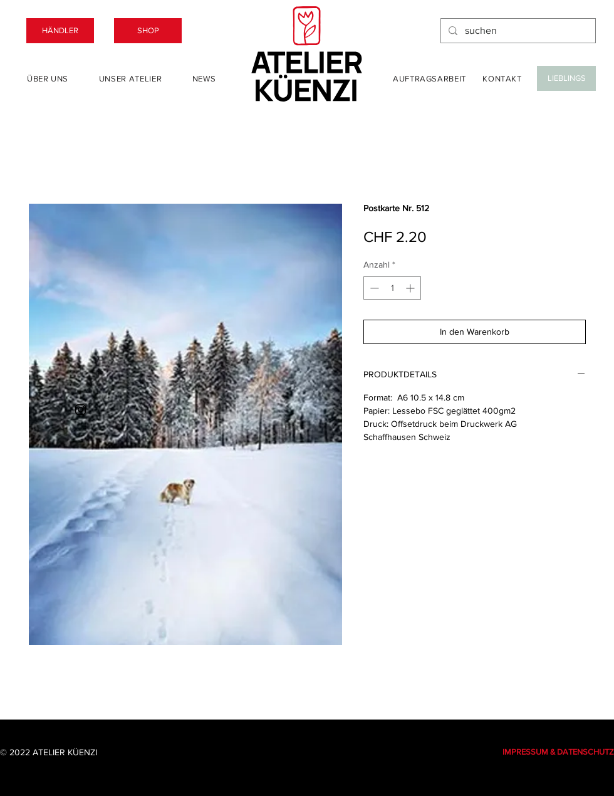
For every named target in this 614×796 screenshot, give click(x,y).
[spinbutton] (392, 288)
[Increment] (411, 288)
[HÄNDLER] (60, 30)
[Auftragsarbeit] (429, 78)
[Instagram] (80, 409)
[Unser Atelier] (130, 78)
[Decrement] (373, 288)
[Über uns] (47, 78)
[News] (204, 78)
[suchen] (517, 31)
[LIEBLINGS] (566, 78)
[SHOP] (148, 30)
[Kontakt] (502, 78)
